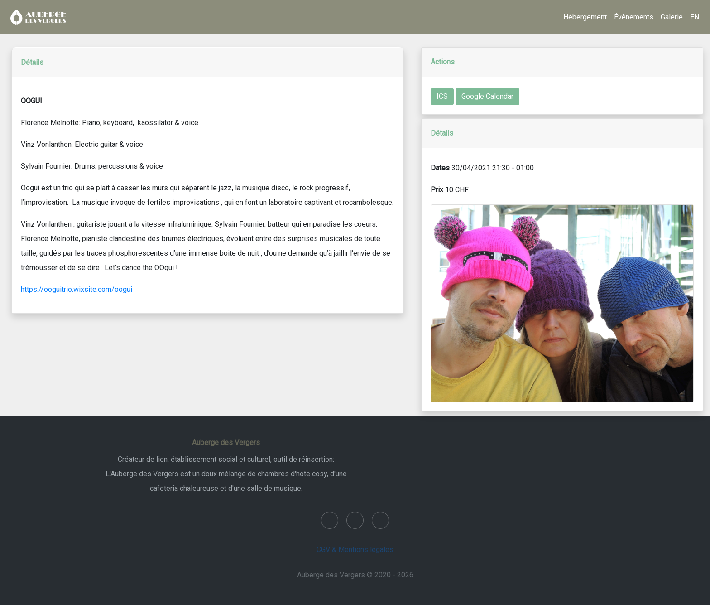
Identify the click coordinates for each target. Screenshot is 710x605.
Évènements (633, 17)
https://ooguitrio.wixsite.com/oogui (76, 289)
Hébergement (585, 17)
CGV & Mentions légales (355, 549)
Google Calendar (487, 96)
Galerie (672, 17)
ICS (442, 96)
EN (694, 17)
